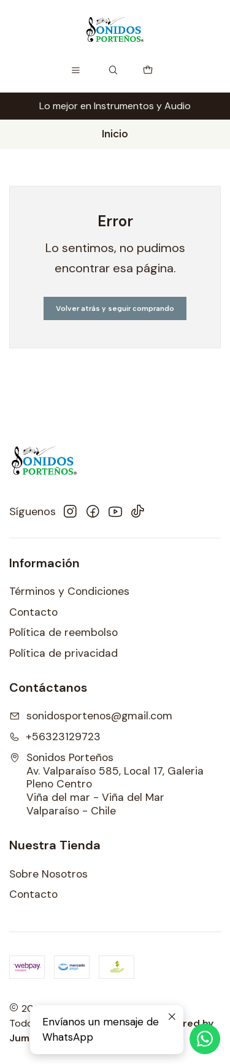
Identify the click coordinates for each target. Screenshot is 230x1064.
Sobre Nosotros (48, 874)
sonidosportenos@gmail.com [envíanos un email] (90, 715)
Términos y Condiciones (69, 591)
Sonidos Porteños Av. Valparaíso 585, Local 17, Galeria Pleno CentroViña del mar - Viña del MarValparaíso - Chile (106, 784)
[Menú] (75, 70)
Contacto (33, 612)
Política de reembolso (63, 632)
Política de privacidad (63, 653)
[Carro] (148, 70)
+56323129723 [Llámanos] (55, 736)
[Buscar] (113, 70)
